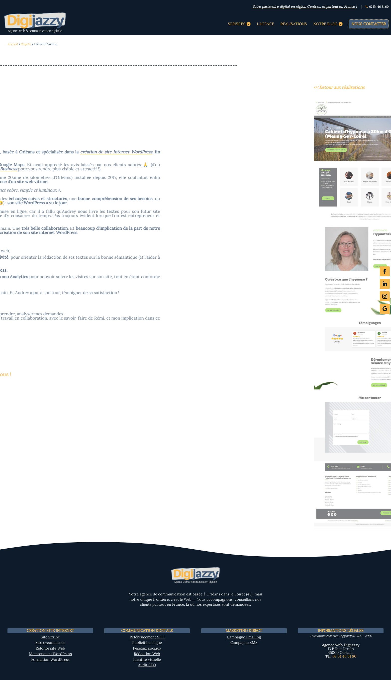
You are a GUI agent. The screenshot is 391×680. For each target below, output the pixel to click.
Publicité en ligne (147, 642)
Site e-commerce (50, 642)
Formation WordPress (50, 659)
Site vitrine (50, 637)
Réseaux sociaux (147, 648)
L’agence (265, 24)
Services (236, 24)
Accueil (12, 44)
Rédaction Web (147, 653)
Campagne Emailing (244, 637)
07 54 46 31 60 (379, 6)
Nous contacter (369, 23)
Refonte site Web (50, 648)
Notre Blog (325, 24)
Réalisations (294, 24)
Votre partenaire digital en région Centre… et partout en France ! (304, 7)
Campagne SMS (244, 642)
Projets (25, 44)
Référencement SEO (147, 637)
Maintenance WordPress (50, 653)
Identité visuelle (147, 659)
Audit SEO (147, 665)
